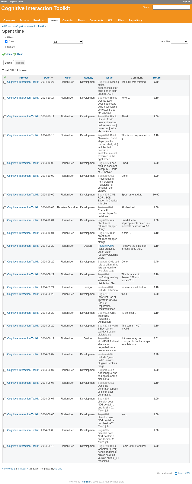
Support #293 (105, 261)
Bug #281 (103, 294)
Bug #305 (103, 194)
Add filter (165, 41)
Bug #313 (103, 81)
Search (147, 7)
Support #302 (105, 175)
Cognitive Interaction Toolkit (30, 26)
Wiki (110, 20)
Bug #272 (103, 312)
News (81, 20)
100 (60, 468)
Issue (109, 77)
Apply (9, 54)
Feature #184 (105, 287)
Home (4, 1)
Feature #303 (105, 207)
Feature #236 (105, 354)
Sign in (186, 1)
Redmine (85, 481)
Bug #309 (103, 97)
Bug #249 (103, 446)
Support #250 (105, 382)
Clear (20, 54)
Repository (135, 20)
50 (55, 468)
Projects (13, 1)
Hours (157, 77)
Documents (96, 20)
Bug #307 (103, 135)
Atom (180, 473)
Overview (9, 20)
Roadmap (39, 20)
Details (8, 62)
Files (121, 20)
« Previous (7, 468)
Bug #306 (103, 163)
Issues (54, 20)
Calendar (68, 20)
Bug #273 (103, 325)
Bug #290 (103, 274)
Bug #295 (103, 220)
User (68, 77)
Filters (10, 37)
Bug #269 (103, 338)
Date (11, 41)
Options (11, 47)
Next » (24, 468)
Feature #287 (105, 245)
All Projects (8, 26)
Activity (24, 20)
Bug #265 (103, 398)
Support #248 (105, 370)
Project (23, 77)
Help (21, 1)
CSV (187, 473)
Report (20, 62)
